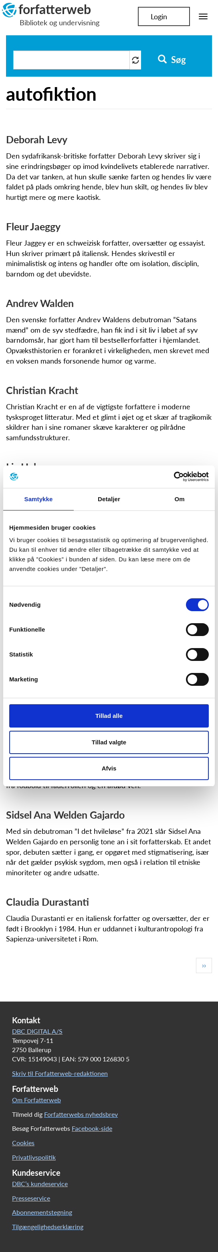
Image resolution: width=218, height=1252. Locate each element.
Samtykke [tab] (38, 499)
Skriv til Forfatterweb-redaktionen (60, 1073)
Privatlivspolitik (34, 1157)
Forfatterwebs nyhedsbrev (81, 1114)
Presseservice (31, 1198)
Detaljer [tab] (109, 499)
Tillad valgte (109, 742)
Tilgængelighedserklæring (47, 1226)
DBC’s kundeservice (40, 1183)
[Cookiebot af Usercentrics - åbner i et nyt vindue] (174, 477)
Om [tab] (179, 499)
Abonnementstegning (42, 1212)
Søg (172, 60)
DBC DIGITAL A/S (37, 1031)
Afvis (109, 768)
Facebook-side (92, 1128)
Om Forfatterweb (36, 1100)
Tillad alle (109, 715)
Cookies (23, 1142)
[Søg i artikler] (71, 60)
